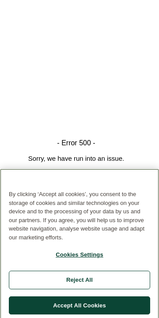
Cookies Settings (79, 256)
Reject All (79, 281)
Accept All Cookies (79, 306)
